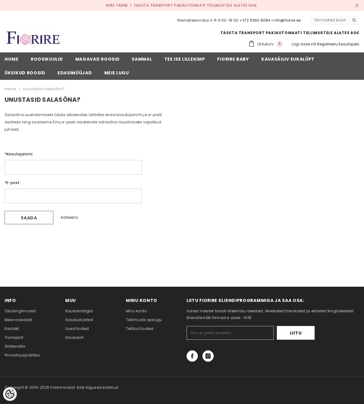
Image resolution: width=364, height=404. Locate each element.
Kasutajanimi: (19, 154)
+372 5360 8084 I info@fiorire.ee (270, 20)
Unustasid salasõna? (44, 88)
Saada (29, 218)
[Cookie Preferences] (10, 394)
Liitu (296, 333)
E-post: (13, 182)
